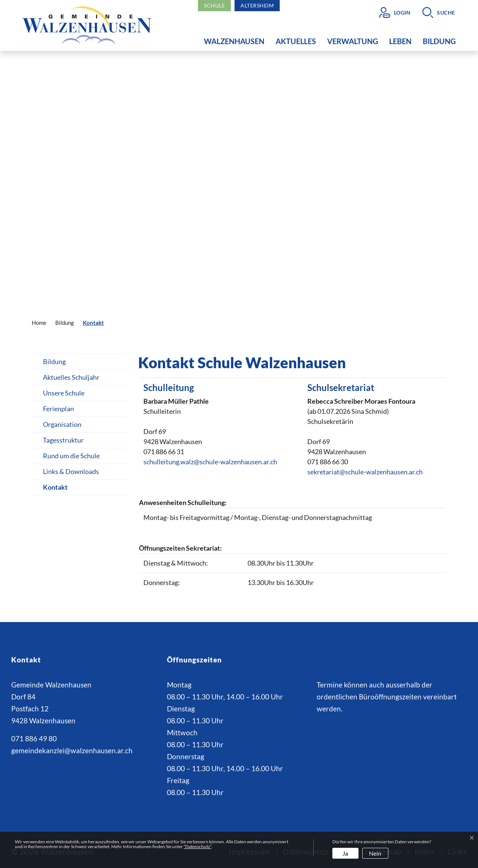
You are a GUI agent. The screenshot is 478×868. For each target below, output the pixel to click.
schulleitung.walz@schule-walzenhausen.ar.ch (210, 462)
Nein (375, 853)
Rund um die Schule (71, 456)
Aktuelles (296, 41)
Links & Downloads (71, 471)
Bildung (439, 41)
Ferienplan (58, 408)
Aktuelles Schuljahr (71, 377)
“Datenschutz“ (197, 846)
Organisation (62, 424)
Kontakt (59, 489)
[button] (438, 12)
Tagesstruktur (63, 440)
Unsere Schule (63, 393)
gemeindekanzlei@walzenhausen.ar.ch (72, 750)
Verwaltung (352, 41)
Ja (345, 853)
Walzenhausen (234, 41)
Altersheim (257, 5)
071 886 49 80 (34, 738)
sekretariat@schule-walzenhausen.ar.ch (365, 472)
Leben (400, 41)
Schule (214, 5)
